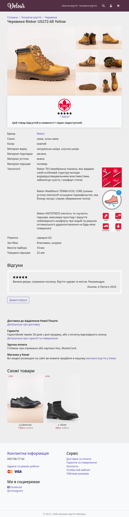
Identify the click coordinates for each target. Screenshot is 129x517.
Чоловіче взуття (31, 17)
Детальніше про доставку (23, 324)
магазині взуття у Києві (101, 358)
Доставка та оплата (78, 459)
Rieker (41, 133)
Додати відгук (18, 300)
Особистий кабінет (78, 470)
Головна (12, 17)
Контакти (72, 466)
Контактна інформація (28, 453)
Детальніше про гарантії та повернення (32, 338)
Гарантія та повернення (81, 462)
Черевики (51, 17)
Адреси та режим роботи (23, 466)
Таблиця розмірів (77, 473)
